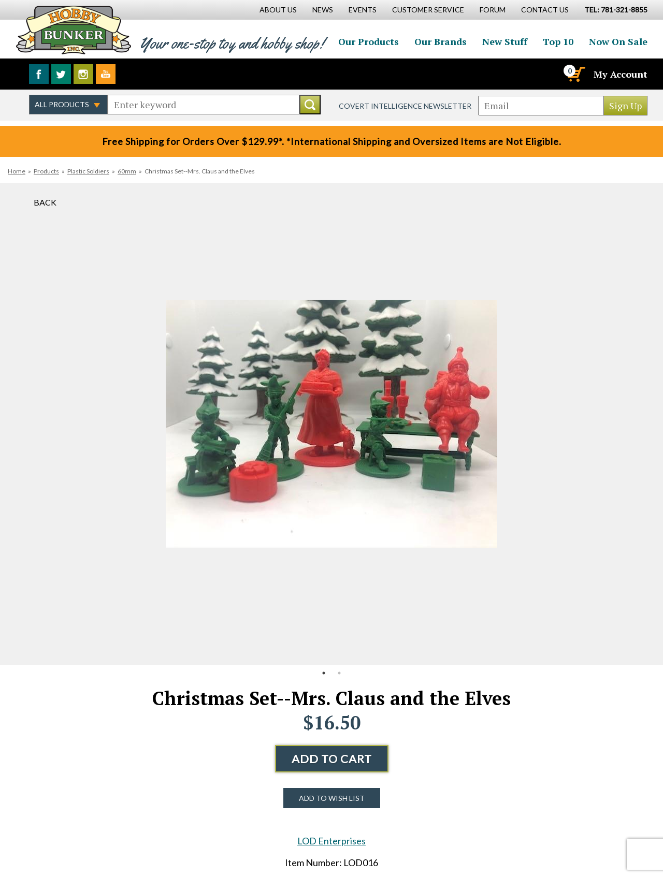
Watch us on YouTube (106, 74)
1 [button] (324, 673)
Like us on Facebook (39, 74)
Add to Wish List (332, 798)
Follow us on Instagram (83, 74)
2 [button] (339, 673)
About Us (278, 9)
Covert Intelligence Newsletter (405, 105)
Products (46, 171)
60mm (127, 171)
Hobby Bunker (73, 29)
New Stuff (504, 41)
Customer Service (428, 9)
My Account (620, 74)
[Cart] (575, 74)
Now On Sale (618, 41)
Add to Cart (332, 759)
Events (363, 9)
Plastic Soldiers (88, 171)
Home (16, 171)
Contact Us (545, 9)
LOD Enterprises (331, 840)
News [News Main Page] (322, 9)
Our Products (368, 41)
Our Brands (440, 41)
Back (45, 202)
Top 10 (558, 41)
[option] (331, 424)
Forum (493, 9)
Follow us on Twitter (61, 74)
